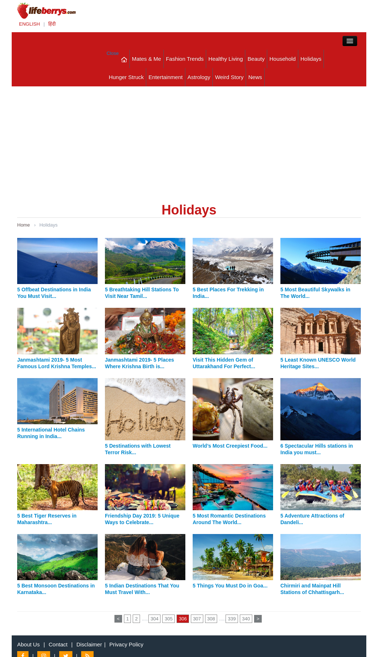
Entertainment (165, 77)
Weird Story (229, 77)
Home (23, 225)
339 (232, 618)
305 (169, 618)
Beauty (256, 59)
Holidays (311, 59)
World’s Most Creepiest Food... (230, 446)
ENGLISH (29, 24)
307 (197, 618)
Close (112, 53)
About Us (28, 644)
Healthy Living (225, 59)
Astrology (199, 77)
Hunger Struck (126, 77)
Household (282, 59)
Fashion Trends (185, 59)
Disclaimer (89, 644)
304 (155, 618)
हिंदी (52, 24)
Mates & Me (146, 59)
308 (211, 618)
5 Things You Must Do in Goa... (230, 586)
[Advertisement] (189, 141)
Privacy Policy (126, 644)
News (255, 77)
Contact (58, 644)
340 (246, 618)
